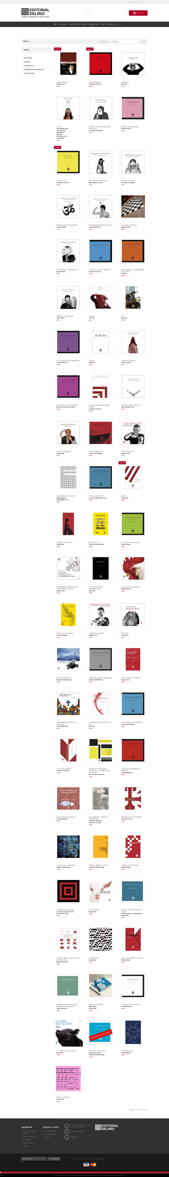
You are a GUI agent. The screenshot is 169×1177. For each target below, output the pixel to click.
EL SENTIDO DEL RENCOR (65, 817)
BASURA (92, 316)
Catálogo (29, 66)
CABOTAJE (125, 82)
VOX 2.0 (59, 127)
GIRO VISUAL (61, 181)
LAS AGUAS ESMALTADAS (130, 587)
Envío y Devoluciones (50, 1131)
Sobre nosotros (27, 1139)
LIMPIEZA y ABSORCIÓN (65, 316)
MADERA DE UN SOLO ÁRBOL (67, 225)
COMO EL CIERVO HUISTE (130, 405)
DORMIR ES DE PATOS (96, 633)
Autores (28, 58)
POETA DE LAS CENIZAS (65, 633)
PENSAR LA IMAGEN (96, 496)
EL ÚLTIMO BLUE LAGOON (65, 1051)
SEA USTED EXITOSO (63, 678)
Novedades (29, 73)
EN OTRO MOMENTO (63, 451)
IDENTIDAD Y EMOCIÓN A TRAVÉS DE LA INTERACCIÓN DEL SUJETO (99, 770)
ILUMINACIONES (127, 1051)
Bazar (27, 62)
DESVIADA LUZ (94, 542)
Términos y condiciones (29, 1136)
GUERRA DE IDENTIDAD (129, 865)
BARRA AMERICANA (96, 451)
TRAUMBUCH (93, 958)
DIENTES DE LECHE (128, 181)
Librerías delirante (34, 69)
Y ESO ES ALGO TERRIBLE (65, 865)
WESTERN (124, 633)
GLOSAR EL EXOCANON (97, 1051)
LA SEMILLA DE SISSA (129, 225)
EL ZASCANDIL (94, 910)
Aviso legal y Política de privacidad (29, 1132)
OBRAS (123, 496)
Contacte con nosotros (50, 1134)
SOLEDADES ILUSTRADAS (65, 496)
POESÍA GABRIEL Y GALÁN (98, 865)
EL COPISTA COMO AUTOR (130, 542)
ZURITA (91, 361)
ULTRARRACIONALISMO (65, 910)
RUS (122, 316)
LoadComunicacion (100, 1159)
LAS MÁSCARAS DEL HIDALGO (100, 270)
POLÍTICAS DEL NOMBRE (130, 127)
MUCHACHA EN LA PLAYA (98, 181)
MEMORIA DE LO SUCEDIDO (131, 817)
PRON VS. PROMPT (63, 1097)
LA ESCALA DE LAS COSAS (130, 1004)
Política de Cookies (28, 1143)
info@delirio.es (74, 1137)
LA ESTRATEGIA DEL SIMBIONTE (68, 361)
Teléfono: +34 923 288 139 (77, 1131)
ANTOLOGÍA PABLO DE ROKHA (132, 958)
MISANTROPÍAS (94, 82)
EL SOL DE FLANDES (63, 769)
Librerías (25, 1146)
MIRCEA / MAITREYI (96, 1004)
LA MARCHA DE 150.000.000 (130, 678)
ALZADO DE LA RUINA (64, 542)
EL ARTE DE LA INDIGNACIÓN (67, 405)
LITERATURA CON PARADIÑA (131, 722)
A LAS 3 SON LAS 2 (127, 451)
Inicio (26, 50)
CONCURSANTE (62, 82)
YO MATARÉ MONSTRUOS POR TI (100, 225)
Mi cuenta (47, 1137)
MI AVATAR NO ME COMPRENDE (100, 678)
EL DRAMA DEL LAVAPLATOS (66, 270)
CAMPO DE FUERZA (128, 361)
